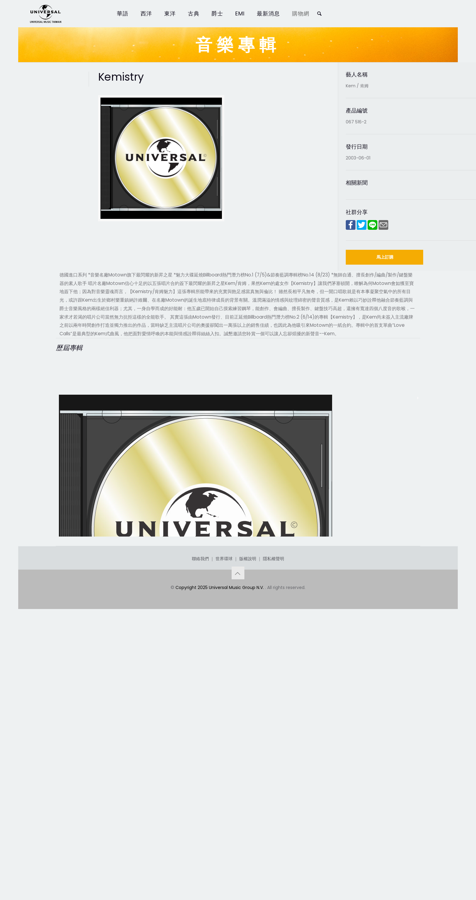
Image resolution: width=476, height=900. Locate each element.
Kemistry (75, 767)
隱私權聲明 (273, 831)
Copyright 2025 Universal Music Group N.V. (220, 860)
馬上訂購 (384, 257)
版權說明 (247, 831)
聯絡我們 (200, 831)
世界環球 (224, 831)
